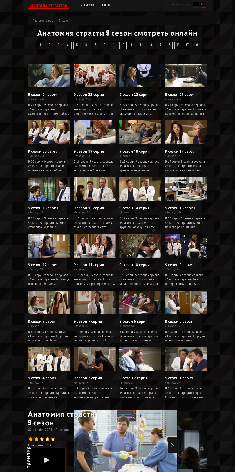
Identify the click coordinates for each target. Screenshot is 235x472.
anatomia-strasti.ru (48, 5)
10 (123, 45)
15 (169, 45)
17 (187, 45)
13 (150, 45)
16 (178, 45)
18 (196, 45)
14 (160, 45)
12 (141, 45)
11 (132, 45)
